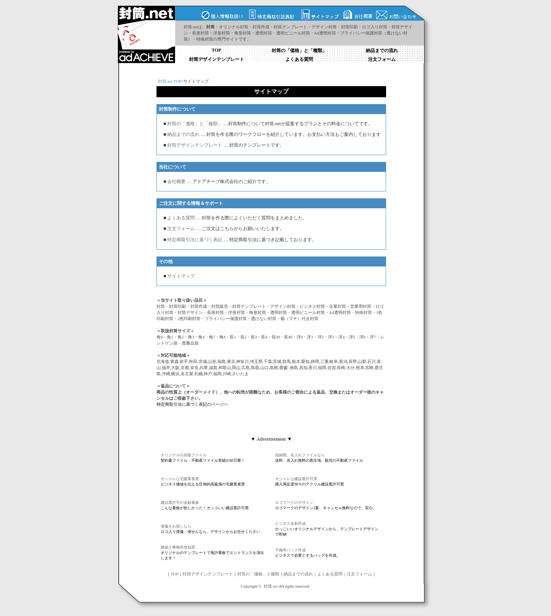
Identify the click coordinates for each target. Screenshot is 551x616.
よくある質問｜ (332, 574)
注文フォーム (382, 59)
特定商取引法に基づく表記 (194, 239)
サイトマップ (180, 276)
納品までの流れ (382, 50)
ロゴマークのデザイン (294, 502)
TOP (216, 50)
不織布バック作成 (290, 550)
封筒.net (271, 586)
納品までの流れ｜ (300, 574)
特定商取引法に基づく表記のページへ (192, 404)
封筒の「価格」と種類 (258, 574)
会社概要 (176, 181)
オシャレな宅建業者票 (180, 479)
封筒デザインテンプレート (216, 59)
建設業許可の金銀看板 (180, 502)
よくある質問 (299, 59)
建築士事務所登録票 (178, 547)
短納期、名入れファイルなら (300, 455)
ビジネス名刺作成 (290, 523)
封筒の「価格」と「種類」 (299, 50)
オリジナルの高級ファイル (184, 455)
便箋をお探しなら (176, 526)
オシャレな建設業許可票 (296, 479)
